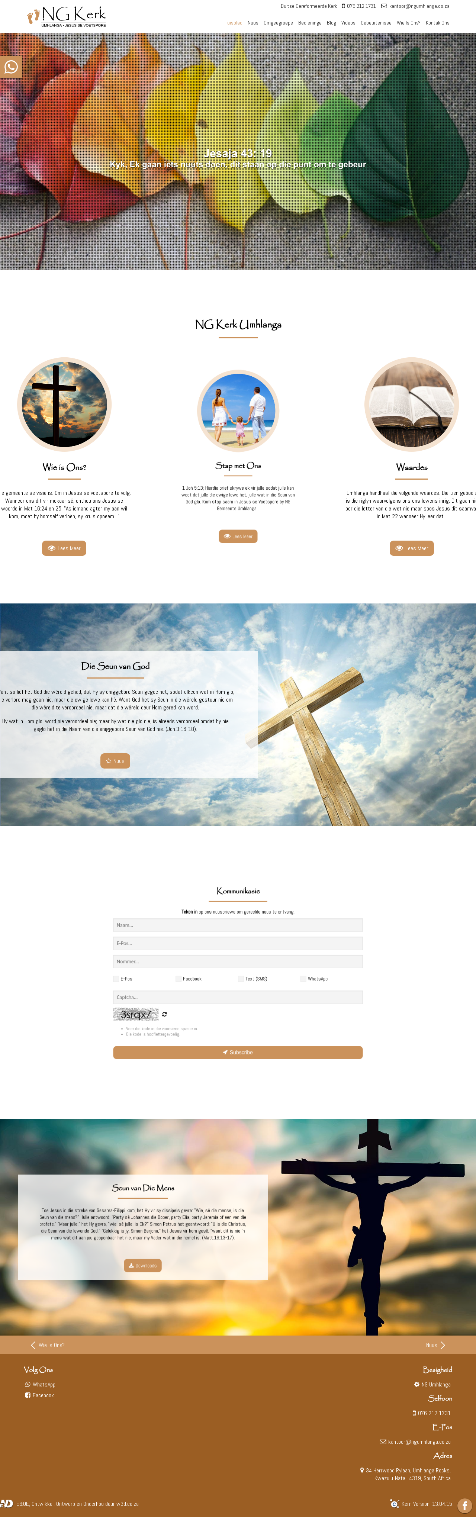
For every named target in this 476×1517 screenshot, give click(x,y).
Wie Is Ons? (409, 22)
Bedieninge (310, 22)
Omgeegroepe (278, 22)
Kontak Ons (438, 22)
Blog (331, 22)
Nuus (253, 22)
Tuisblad (233, 22)
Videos (348, 22)
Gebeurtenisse (376, 22)
